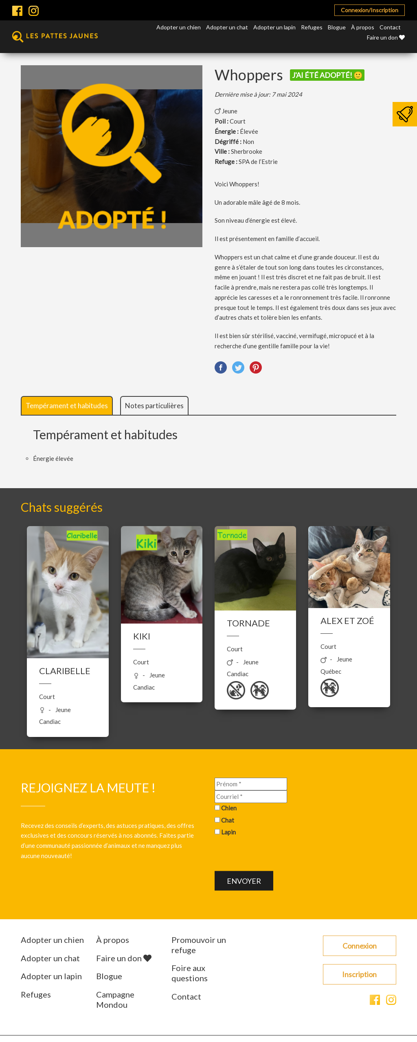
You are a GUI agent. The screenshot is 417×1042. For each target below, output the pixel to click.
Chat (227, 819)
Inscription (359, 974)
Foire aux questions (189, 973)
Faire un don (386, 37)
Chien (229, 808)
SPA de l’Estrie (258, 161)
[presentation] (276, 855)
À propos (362, 27)
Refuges (312, 27)
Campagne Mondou (115, 999)
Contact (390, 27)
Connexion (359, 945)
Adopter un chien (178, 27)
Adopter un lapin (274, 27)
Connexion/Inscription (369, 10)
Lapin (228, 832)
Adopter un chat (227, 27)
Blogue (337, 27)
